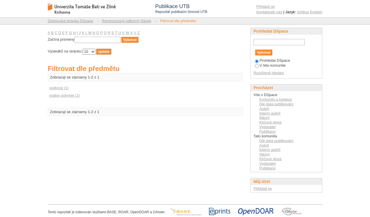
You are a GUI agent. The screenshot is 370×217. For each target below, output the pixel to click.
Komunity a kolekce (275, 99)
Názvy (264, 117)
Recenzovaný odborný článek (126, 21)
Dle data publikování (276, 104)
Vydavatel (267, 127)
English (316, 12)
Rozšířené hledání (269, 73)
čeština (303, 12)
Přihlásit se (265, 6)
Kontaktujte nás (269, 12)
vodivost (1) (59, 88)
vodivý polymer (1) (64, 95)
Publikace (267, 131)
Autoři (264, 108)
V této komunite (270, 65)
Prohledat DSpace (272, 60)
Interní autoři (269, 113)
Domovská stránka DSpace (70, 21)
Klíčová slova (270, 122)
